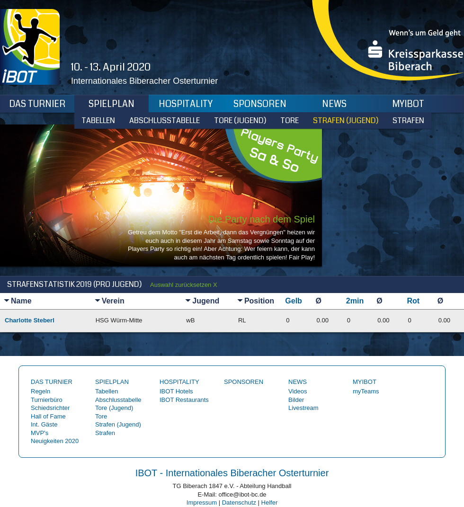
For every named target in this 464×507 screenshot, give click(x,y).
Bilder (296, 399)
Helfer (269, 502)
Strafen (408, 120)
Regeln (40, 391)
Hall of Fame (48, 416)
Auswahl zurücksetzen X (183, 284)
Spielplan (111, 104)
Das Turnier (37, 104)
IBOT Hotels (176, 391)
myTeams (366, 391)
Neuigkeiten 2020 (55, 441)
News (334, 104)
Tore (289, 120)
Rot (413, 301)
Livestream (303, 407)
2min (355, 301)
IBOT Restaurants (184, 399)
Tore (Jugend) (240, 120)
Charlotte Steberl (29, 320)
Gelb (293, 301)
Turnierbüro (46, 399)
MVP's (39, 432)
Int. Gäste (44, 424)
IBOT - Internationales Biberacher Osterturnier (232, 473)
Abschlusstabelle (164, 120)
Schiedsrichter (50, 407)
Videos (297, 391)
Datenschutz (239, 502)
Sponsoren (259, 104)
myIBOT (408, 104)
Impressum (202, 502)
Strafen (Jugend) (345, 120)
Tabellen (98, 120)
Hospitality (186, 104)
